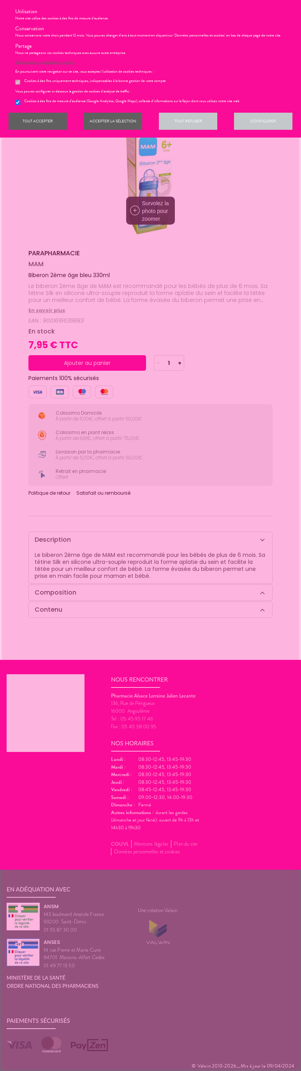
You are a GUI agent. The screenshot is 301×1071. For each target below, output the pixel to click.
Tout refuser (188, 121)
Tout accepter (38, 121)
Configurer (263, 121)
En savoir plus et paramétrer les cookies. (45, 62)
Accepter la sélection (113, 121)
